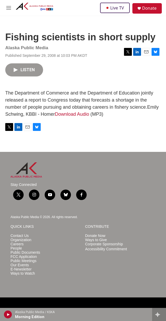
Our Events (20, 265)
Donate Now (95, 236)
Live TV (115, 8)
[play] (8, 314)
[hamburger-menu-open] (8, 8)
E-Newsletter (21, 269)
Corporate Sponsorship (104, 244)
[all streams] (159, 314)
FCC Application (24, 257)
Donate (149, 8)
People (16, 248)
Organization (21, 240)
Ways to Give (96, 240)
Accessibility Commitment (106, 249)
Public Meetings (24, 261)
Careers (17, 244)
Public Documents (25, 252)
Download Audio (72, 114)
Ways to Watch (23, 273)
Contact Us (20, 236)
